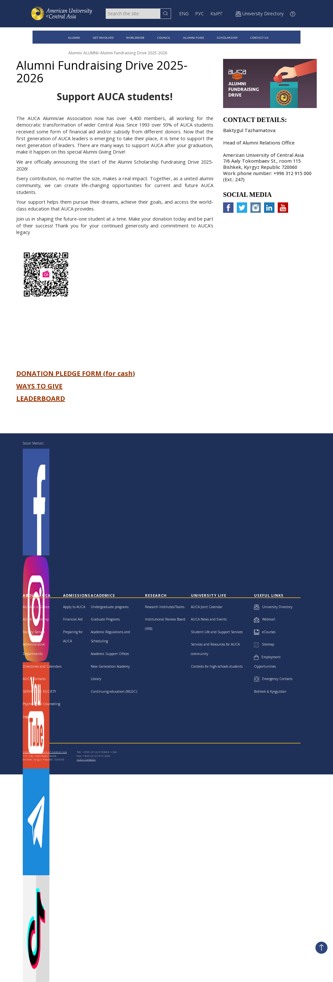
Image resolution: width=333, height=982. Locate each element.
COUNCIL (163, 37)
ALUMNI (74, 37)
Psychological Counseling (41, 704)
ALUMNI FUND (193, 37)
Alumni (74, 53)
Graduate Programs (105, 619)
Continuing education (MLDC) (114, 691)
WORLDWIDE (135, 37)
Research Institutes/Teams (164, 607)
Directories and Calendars (42, 666)
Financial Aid (73, 619)
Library (96, 678)
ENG (184, 13)
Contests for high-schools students (217, 666)
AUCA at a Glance (36, 607)
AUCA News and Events (209, 619)
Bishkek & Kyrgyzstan (270, 691)
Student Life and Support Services (217, 632)
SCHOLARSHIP (227, 37)
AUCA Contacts (34, 678)
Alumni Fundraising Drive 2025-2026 (133, 53)
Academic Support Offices (110, 653)
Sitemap (264, 644)
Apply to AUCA (74, 607)
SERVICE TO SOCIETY (39, 691)
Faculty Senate (34, 632)
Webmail (264, 619)
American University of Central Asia (45, 752)
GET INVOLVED (103, 37)
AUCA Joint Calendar (206, 607)
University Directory (273, 607)
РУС (199, 13)
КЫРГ (216, 13)
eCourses (264, 632)
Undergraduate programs (109, 607)
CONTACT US (259, 37)
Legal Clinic (31, 716)
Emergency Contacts (273, 678)
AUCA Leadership (36, 619)
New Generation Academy (110, 666)
